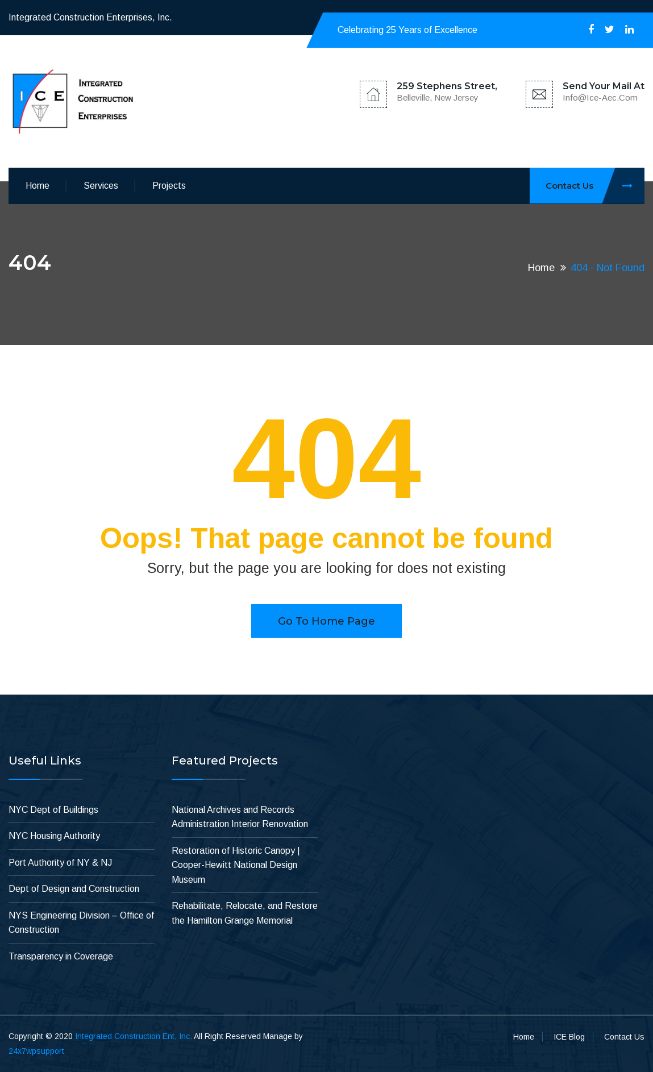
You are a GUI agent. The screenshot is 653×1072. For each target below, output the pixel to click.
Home (37, 185)
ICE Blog (569, 1036)
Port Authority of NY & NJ (60, 862)
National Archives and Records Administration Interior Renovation (240, 817)
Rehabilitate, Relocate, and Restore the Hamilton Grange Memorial (245, 913)
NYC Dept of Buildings (53, 810)
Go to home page (326, 621)
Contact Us (595, 185)
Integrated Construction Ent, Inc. (133, 1036)
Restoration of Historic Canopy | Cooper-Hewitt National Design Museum (236, 865)
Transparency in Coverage (61, 956)
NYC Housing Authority (54, 836)
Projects (169, 185)
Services (101, 185)
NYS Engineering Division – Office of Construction (81, 923)
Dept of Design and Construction (74, 889)
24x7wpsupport (36, 1051)
